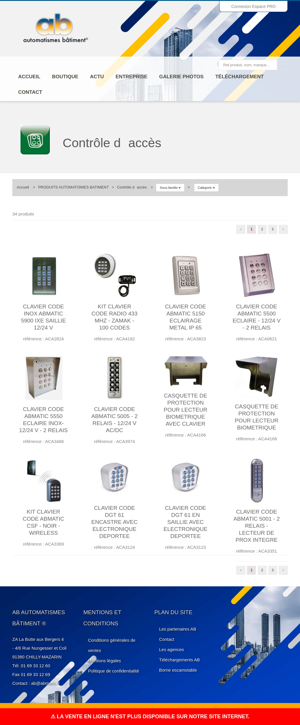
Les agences (171, 649)
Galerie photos (181, 76)
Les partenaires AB (177, 628)
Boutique (65, 76)
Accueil (29, 76)
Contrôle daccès (132, 187)
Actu (97, 76)
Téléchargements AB (179, 659)
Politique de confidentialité (113, 670)
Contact (30, 92)
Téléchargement (239, 76)
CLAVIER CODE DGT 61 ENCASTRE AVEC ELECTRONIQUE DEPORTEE (114, 522)
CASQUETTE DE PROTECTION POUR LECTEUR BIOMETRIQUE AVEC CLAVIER (185, 410)
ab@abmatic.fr (45, 683)
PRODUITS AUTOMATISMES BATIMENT (73, 187)
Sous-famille (170, 187)
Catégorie (206, 187)
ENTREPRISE (132, 76)
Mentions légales (104, 660)
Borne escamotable (178, 670)
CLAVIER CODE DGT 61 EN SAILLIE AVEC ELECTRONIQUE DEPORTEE (185, 522)
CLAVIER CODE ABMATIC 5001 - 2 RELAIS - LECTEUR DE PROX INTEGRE (256, 526)
